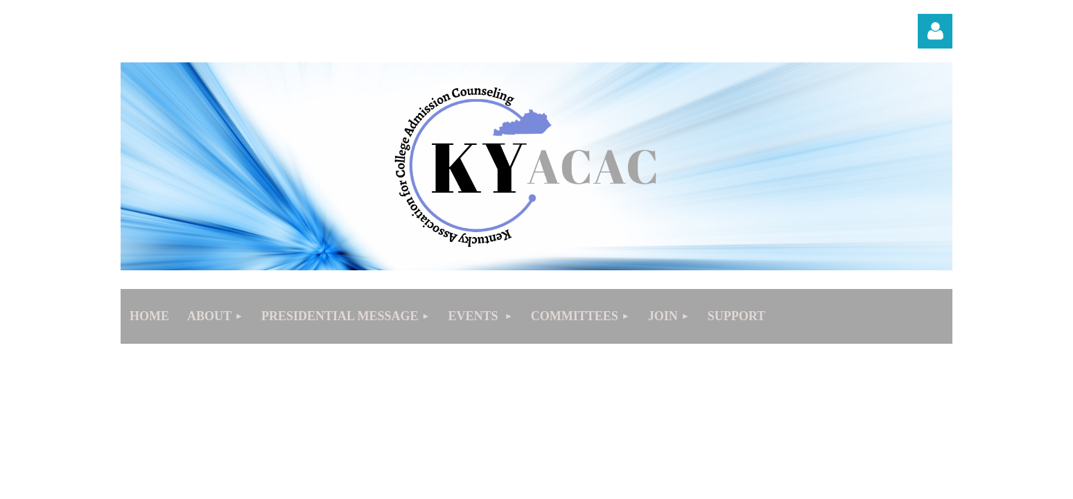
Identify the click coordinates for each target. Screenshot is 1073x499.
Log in (935, 31)
